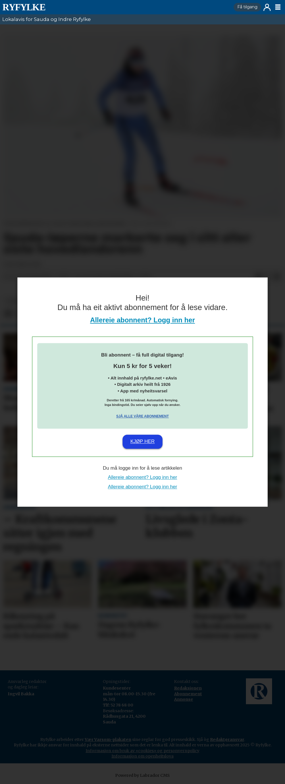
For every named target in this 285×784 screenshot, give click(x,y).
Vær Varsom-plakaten (108, 739)
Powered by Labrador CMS (142, 775)
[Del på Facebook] (258, 277)
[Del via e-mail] (277, 277)
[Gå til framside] (115, 7)
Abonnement (188, 693)
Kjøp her (142, 441)
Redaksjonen (188, 688)
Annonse (183, 699)
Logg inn (267, 7)
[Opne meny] (278, 7)
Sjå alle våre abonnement (142, 417)
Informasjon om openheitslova (142, 756)
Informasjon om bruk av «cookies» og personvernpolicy (142, 750)
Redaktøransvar (227, 739)
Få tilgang (247, 6)
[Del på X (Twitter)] (267, 277)
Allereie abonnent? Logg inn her (142, 320)
